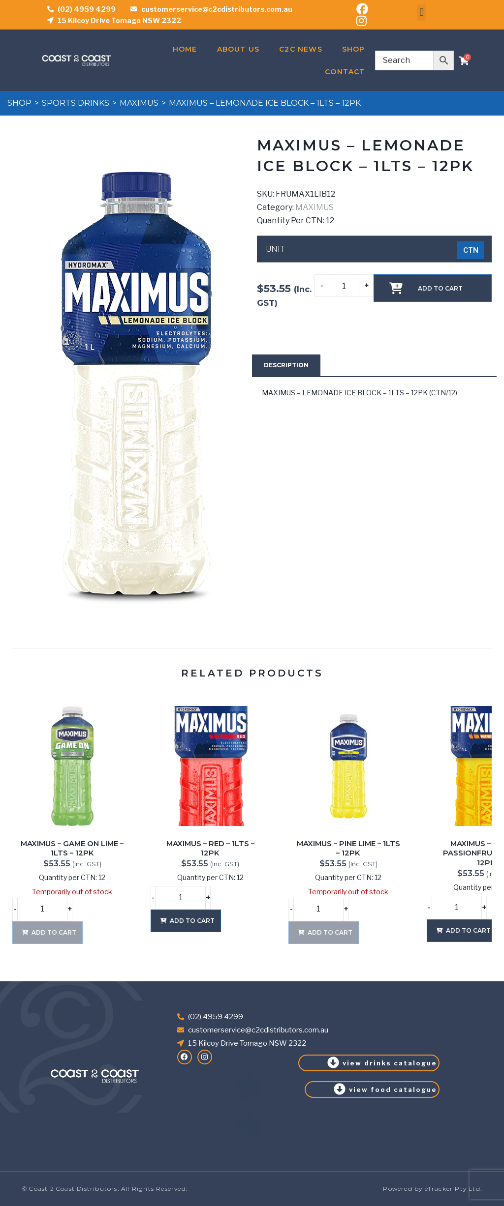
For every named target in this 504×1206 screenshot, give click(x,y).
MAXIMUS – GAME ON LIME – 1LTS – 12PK (72, 848)
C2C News (300, 49)
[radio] (470, 250)
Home (185, 49)
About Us (238, 49)
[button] (421, 12)
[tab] (286, 365)
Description (286, 365)
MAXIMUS (139, 103)
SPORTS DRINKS (75, 103)
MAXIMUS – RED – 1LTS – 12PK (210, 848)
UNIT (275, 249)
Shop (353, 49)
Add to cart (440, 288)
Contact (345, 71)
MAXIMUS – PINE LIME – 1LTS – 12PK (348, 848)
